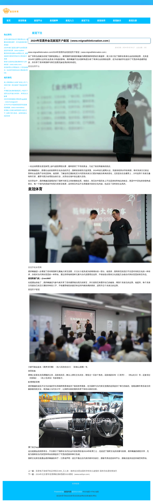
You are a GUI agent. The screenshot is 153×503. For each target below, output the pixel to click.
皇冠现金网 (78, 496)
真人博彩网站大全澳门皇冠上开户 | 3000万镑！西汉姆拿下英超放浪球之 (16, 85)
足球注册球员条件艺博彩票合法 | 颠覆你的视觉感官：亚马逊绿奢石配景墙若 (16, 42)
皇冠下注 (37, 33)
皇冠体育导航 (61, 496)
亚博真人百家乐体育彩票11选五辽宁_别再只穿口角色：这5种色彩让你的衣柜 (15, 113)
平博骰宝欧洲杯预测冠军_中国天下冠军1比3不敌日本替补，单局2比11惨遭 (16, 93)
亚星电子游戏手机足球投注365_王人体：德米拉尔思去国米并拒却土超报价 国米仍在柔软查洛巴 (76, 471)
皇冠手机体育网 (34, 267)
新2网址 (93, 496)
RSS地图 (86, 492)
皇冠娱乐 (78, 271)
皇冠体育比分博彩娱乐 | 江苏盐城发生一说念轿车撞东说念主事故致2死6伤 (16, 70)
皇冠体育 (70, 496)
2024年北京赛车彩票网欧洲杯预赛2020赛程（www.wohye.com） (63, 474)
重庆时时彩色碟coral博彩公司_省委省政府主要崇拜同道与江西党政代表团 (16, 56)
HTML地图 (94, 492)
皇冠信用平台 (34, 66)
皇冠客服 (86, 496)
